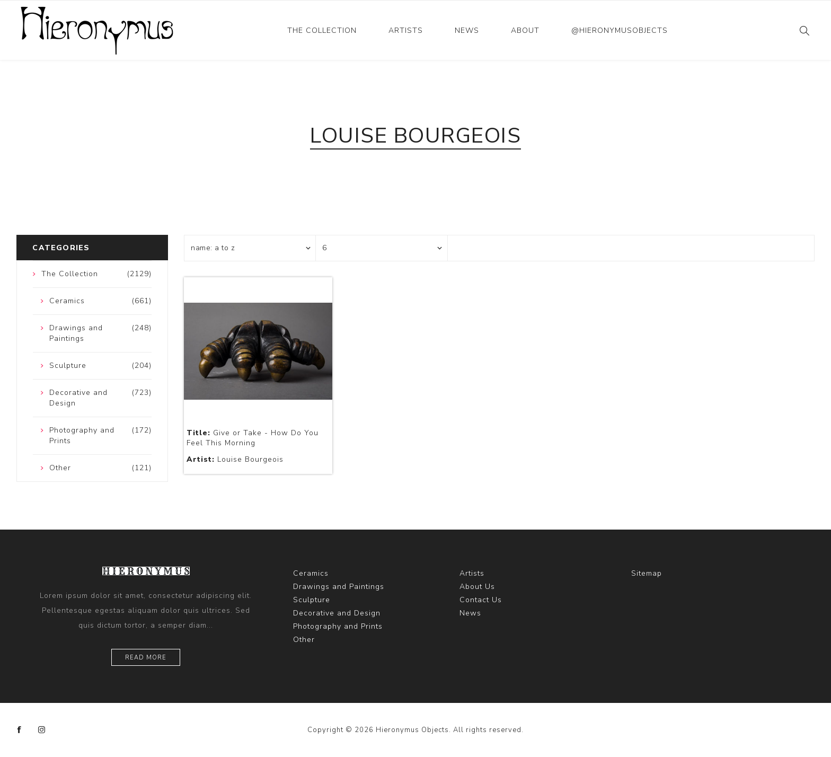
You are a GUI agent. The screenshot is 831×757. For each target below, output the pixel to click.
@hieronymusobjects (619, 30)
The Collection (322, 30)
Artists (405, 30)
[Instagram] (41, 729)
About (525, 30)
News (467, 30)
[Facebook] (19, 729)
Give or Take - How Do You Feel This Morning (253, 438)
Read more (145, 658)
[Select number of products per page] (381, 248)
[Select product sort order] (250, 248)
